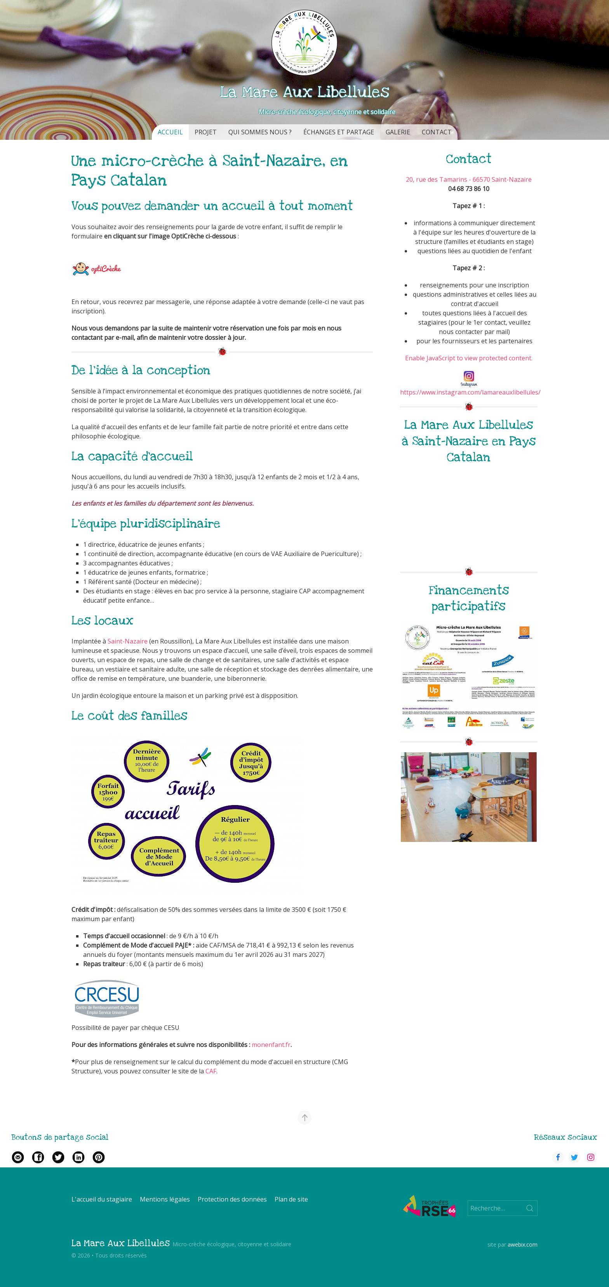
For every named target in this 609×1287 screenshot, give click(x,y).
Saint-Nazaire (128, 641)
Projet (206, 132)
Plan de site (291, 1199)
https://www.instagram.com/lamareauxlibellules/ (470, 392)
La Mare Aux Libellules (120, 1243)
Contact (437, 132)
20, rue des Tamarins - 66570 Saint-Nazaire (469, 179)
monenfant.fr (271, 1044)
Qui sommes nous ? (260, 132)
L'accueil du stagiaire (101, 1199)
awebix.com (523, 1244)
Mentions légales (165, 1199)
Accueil (170, 132)
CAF (210, 1071)
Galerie (398, 132)
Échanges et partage (338, 132)
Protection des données (232, 1199)
